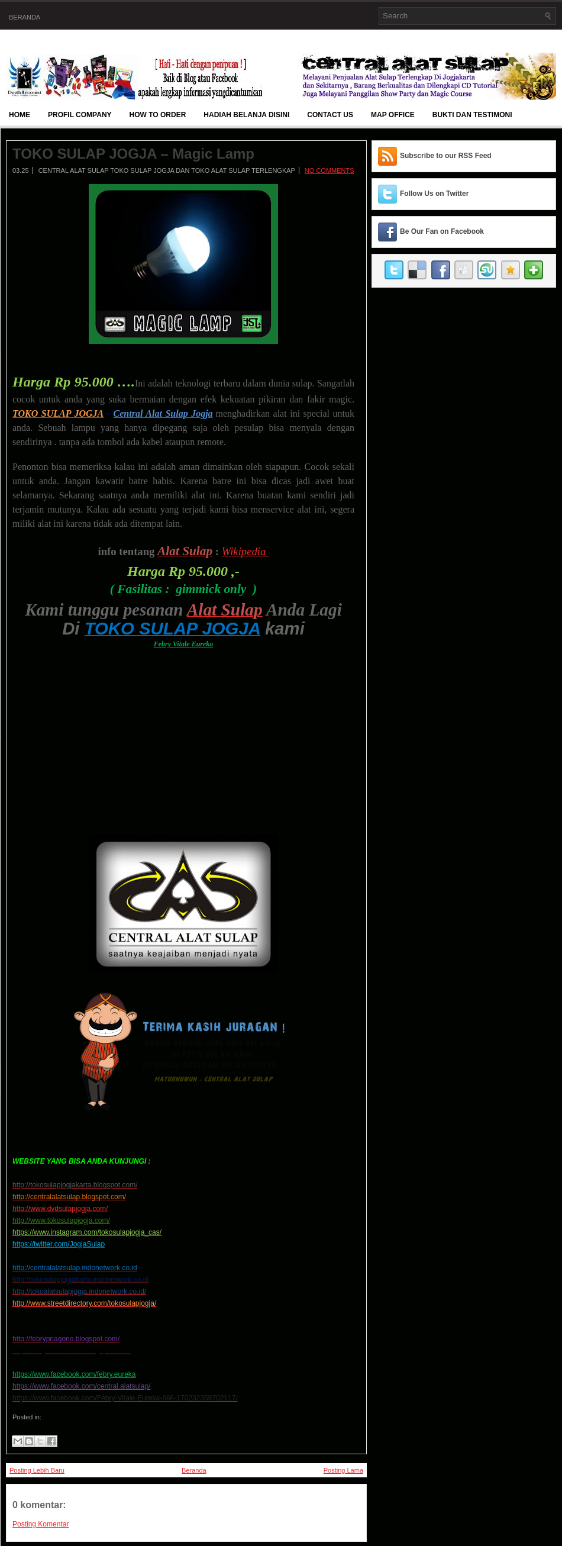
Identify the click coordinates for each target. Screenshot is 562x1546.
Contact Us (330, 115)
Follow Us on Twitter (434, 193)
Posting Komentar (40, 1524)
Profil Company (80, 115)
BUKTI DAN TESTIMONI (472, 115)
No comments (329, 170)
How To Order (158, 115)
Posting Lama (343, 1470)
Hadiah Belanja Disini (246, 115)
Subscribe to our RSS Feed (446, 156)
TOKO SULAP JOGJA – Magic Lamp (133, 154)
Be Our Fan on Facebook (442, 231)
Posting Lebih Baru (36, 1470)
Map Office (393, 115)
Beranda (24, 17)
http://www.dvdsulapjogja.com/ (60, 1208)
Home (19, 115)
